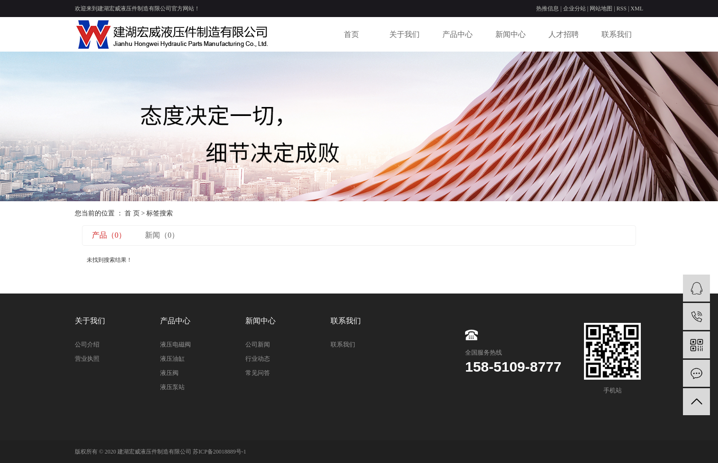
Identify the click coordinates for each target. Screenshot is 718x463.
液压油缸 (172, 358)
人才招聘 (563, 34)
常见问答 (257, 372)
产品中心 (457, 34)
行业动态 (257, 358)
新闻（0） (162, 235)
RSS (622, 8)
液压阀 (169, 372)
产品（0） (109, 235)
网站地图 (601, 8)
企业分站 (574, 8)
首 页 (132, 213)
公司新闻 (257, 344)
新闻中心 (510, 34)
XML (636, 8)
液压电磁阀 (175, 344)
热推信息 (547, 8)
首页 (351, 34)
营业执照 (87, 358)
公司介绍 (87, 344)
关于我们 (404, 34)
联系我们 (616, 34)
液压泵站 (172, 387)
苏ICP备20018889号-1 (219, 451)
